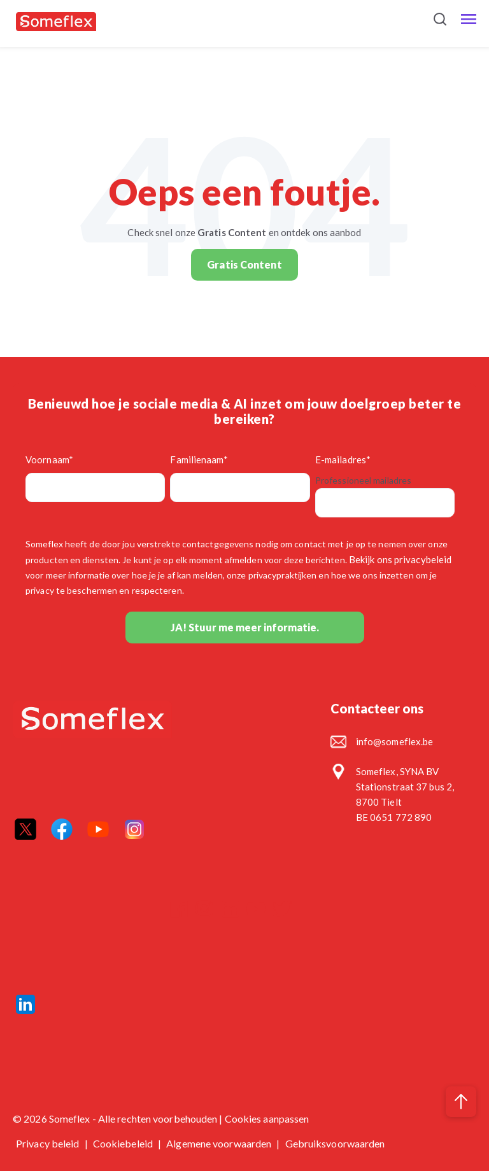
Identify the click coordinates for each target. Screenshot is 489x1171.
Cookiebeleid (124, 1143)
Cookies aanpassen (267, 1118)
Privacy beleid (49, 1143)
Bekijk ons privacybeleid (400, 559)
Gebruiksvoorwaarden (335, 1143)
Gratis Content (244, 264)
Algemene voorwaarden (219, 1143)
